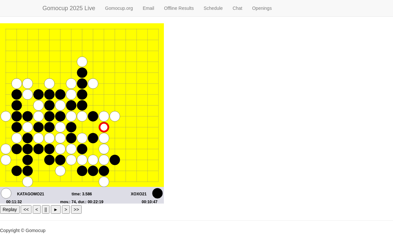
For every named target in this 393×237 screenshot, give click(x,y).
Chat (238, 8)
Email (148, 8)
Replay (10, 209)
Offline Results (179, 8)
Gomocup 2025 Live (69, 8)
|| (46, 209)
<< (26, 209)
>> (76, 209)
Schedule (213, 8)
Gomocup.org (119, 8)
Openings (262, 8)
